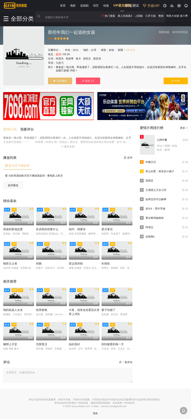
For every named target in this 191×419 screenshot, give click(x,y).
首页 (63, 5)
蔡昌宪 (97, 58)
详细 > (73, 70)
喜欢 (88, 80)
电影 (73, 5)
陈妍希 (70, 58)
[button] (11, 128)
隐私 (95, 411)
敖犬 (78, 58)
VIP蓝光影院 (122, 5)
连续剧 (84, 5)
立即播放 (60, 80)
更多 (184, 127)
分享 (176, 80)
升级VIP (151, 6)
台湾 (93, 49)
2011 (76, 49)
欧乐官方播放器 (17, 164)
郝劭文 (87, 58)
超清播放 (13, 183)
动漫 (106, 5)
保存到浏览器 (180, 32)
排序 (128, 156)
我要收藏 (164, 32)
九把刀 (60, 62)
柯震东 (60, 58)
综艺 (96, 5)
